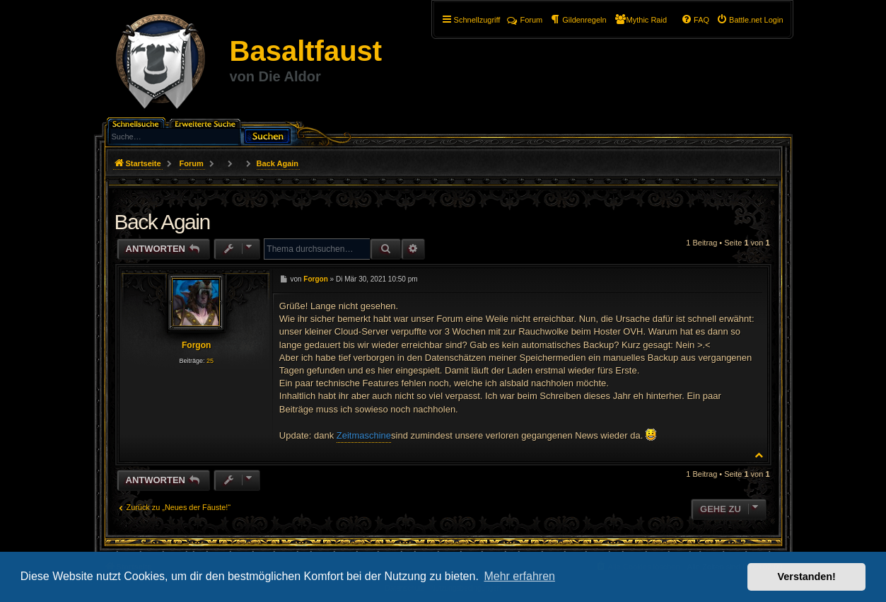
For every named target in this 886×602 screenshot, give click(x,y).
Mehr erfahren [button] (519, 576)
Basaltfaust (306, 50)
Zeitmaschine (364, 435)
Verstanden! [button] (807, 576)
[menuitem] (749, 19)
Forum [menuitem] (524, 20)
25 (210, 360)
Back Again (278, 163)
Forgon (196, 345)
